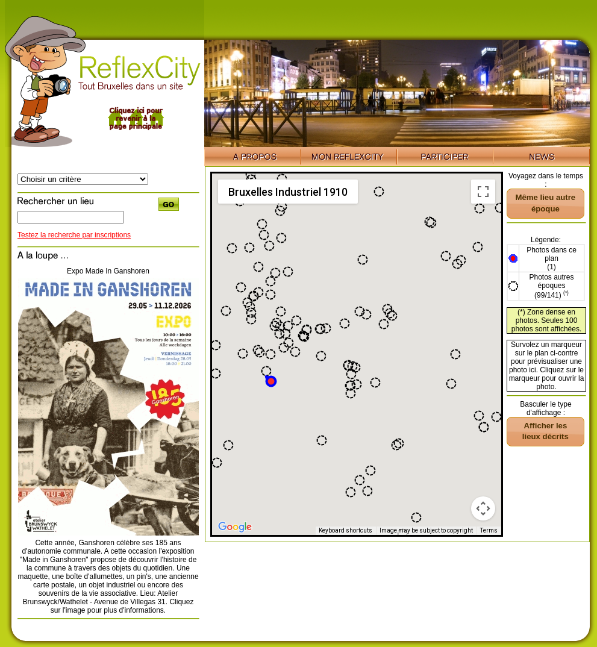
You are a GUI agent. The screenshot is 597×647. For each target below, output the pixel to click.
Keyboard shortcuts (345, 530)
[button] (270, 380)
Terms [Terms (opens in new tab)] (489, 530)
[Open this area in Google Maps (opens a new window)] (235, 527)
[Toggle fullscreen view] (483, 192)
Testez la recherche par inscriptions (74, 235)
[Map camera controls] (483, 508)
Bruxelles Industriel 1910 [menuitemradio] (288, 192)
